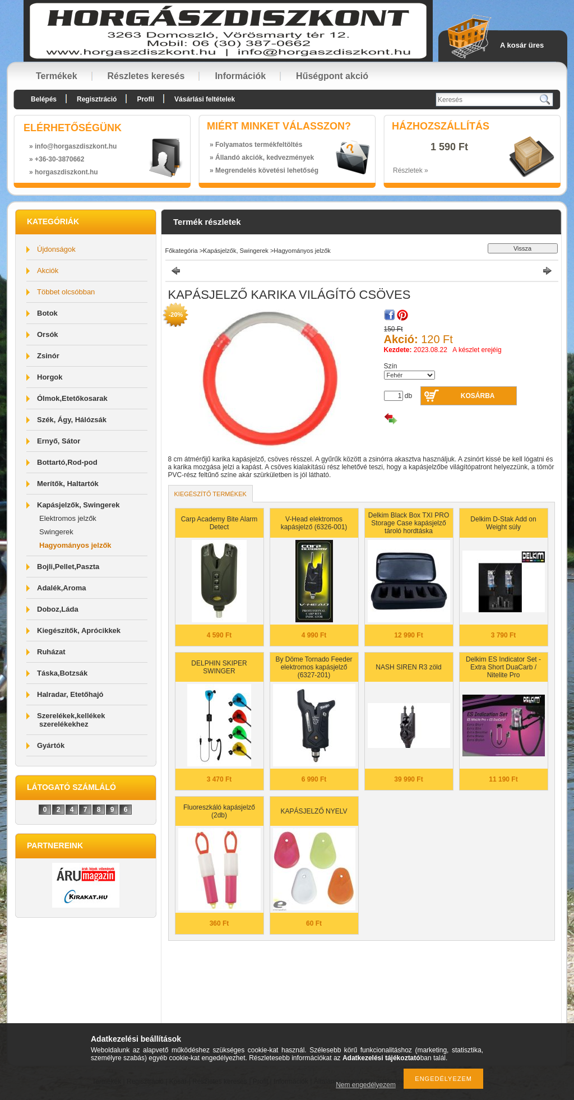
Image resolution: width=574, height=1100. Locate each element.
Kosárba (478, 396)
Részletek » (410, 170)
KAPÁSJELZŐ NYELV (313, 811)
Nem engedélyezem (366, 1085)
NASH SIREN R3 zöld (408, 667)
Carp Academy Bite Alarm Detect (219, 523)
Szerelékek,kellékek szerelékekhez (71, 719)
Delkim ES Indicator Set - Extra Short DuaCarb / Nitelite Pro (503, 667)
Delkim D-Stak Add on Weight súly (503, 523)
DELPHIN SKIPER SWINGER (219, 667)
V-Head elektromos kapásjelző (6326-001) (314, 523)
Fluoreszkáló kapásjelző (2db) (219, 811)
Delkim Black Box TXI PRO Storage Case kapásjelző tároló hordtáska (408, 523)
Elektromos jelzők (67, 518)
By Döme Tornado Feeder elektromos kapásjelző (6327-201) (313, 667)
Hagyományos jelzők (75, 545)
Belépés (44, 99)
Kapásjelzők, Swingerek (236, 250)
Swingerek (56, 532)
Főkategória (181, 250)
